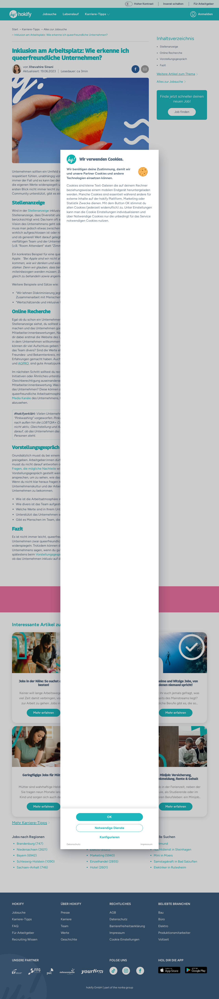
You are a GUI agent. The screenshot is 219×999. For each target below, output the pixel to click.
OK (109, 817)
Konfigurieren (110, 837)
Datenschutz (73, 844)
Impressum (146, 844)
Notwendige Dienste (109, 828)
